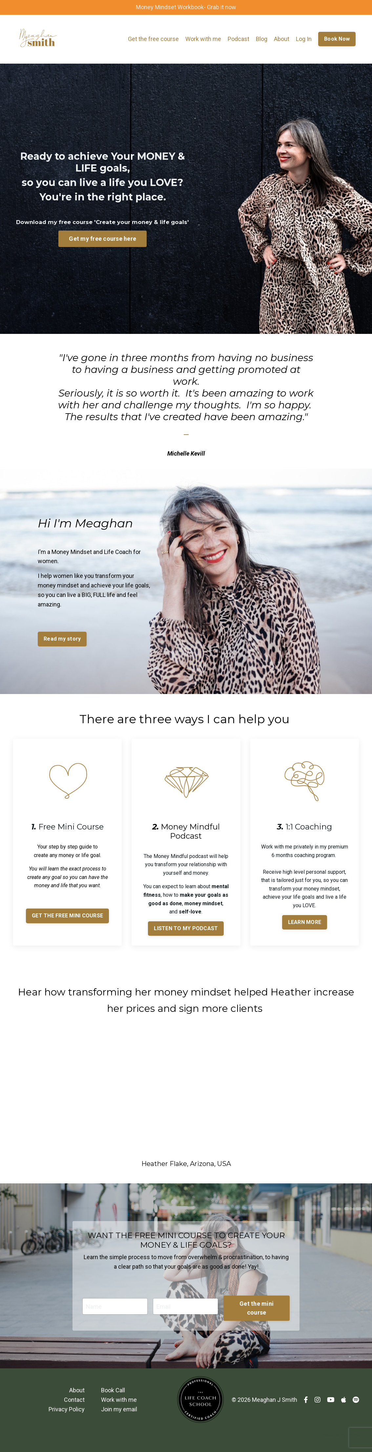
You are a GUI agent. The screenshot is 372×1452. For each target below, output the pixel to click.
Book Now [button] (337, 39)
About (281, 38)
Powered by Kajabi (340, 1435)
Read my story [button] (62, 639)
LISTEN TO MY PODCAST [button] (186, 928)
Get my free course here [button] (102, 238)
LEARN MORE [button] (304, 922)
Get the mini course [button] (256, 1308)
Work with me (203, 38)
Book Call (113, 1390)
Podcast (238, 38)
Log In (304, 38)
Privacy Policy (67, 1409)
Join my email (119, 1409)
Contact (74, 1399)
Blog (261, 38)
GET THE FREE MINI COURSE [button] (67, 915)
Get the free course (153, 38)
